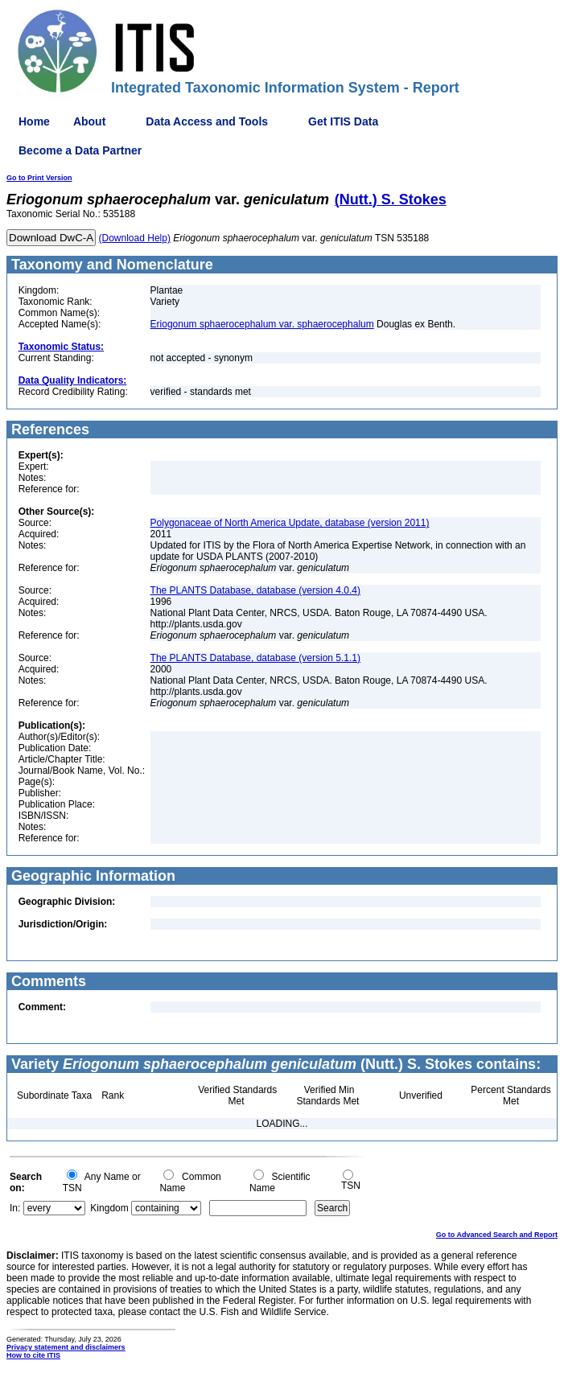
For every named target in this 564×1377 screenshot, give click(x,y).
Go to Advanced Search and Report (497, 1235)
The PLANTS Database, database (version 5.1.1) (255, 658)
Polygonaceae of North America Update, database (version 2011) (290, 522)
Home (34, 121)
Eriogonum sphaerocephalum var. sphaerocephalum (262, 324)
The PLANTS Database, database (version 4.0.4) (255, 590)
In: (15, 1208)
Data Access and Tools (207, 121)
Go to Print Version (39, 178)
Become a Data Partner (80, 150)
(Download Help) (135, 238)
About (89, 121)
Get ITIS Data (343, 121)
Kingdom (109, 1208)
